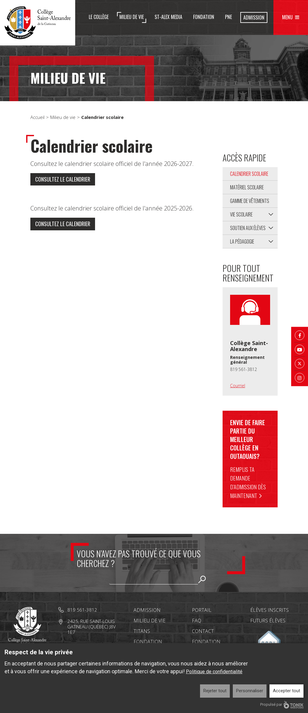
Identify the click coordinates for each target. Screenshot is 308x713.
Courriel (237, 385)
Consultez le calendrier (62, 179)
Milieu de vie (131, 16)
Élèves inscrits (269, 610)
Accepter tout (286, 690)
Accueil (37, 117)
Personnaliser (249, 690)
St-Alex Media (168, 16)
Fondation (203, 16)
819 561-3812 (243, 369)
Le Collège (99, 16)
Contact (203, 631)
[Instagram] (299, 378)
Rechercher (202, 579)
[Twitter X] (299, 364)
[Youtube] (299, 349)
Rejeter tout (214, 690)
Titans (142, 631)
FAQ (196, 620)
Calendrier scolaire (249, 174)
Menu (287, 17)
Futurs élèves (267, 620)
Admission (253, 17)
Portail (201, 610)
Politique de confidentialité (214, 671)
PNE (228, 16)
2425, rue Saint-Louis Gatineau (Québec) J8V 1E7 (91, 626)
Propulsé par (281, 704)
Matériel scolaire (247, 187)
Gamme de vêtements (249, 201)
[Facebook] (299, 335)
